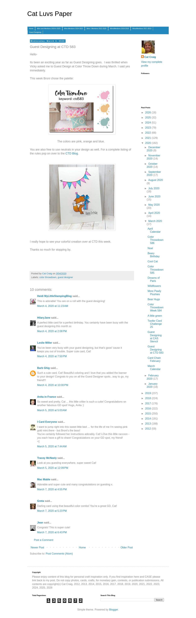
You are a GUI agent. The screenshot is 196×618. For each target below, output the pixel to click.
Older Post (127, 547)
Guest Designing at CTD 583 (155, 349)
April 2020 (154, 213)
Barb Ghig (43, 368)
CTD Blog (72, 153)
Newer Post (37, 547)
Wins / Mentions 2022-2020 (96, 28)
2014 (148, 418)
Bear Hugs (154, 299)
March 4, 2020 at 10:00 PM (52, 385)
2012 (148, 428)
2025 (148, 117)
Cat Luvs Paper (49, 13)
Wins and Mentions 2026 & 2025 (49, 28)
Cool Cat (153, 261)
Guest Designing (35, 32)
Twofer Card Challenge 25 (155, 323)
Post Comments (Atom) (59, 553)
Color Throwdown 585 (155, 269)
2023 (148, 127)
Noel (150, 248)
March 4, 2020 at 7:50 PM (52, 356)
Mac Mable (43, 479)
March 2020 (155, 221)
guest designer (65, 277)
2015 (148, 413)
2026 (148, 112)
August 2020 (155, 180)
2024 (148, 122)
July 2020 (153, 188)
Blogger (113, 609)
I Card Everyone (47, 421)
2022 (148, 132)
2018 (148, 398)
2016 (148, 408)
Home (31, 28)
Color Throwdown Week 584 (155, 307)
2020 (148, 143)
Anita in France (46, 396)
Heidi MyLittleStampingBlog (54, 296)
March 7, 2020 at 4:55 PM (52, 489)
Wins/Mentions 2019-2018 (119, 28)
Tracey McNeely (47, 458)
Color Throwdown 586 (155, 239)
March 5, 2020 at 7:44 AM (52, 446)
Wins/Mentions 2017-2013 (141, 28)
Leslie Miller (44, 342)
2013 (148, 423)
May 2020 (154, 204)
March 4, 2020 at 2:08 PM (52, 331)
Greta (40, 501)
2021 (148, 138)
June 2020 (154, 196)
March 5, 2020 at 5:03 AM (52, 410)
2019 (148, 393)
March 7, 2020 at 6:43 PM (52, 532)
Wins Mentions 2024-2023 (73, 28)
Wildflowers (154, 286)
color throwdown (47, 277)
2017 (148, 403)
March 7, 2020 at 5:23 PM (52, 510)
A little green (155, 315)
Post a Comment (43, 540)
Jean (40, 522)
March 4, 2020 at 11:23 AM (52, 306)
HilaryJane (43, 317)
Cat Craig (150, 57)
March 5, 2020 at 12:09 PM (52, 468)
